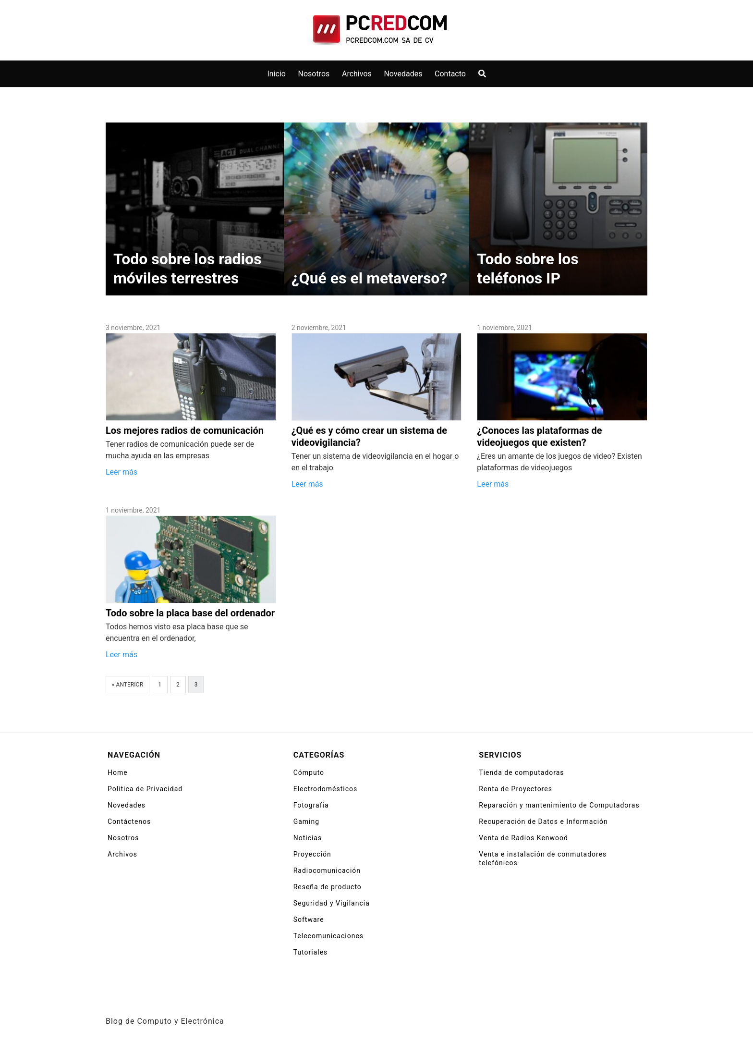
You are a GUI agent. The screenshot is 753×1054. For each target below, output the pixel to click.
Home (118, 772)
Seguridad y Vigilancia (331, 903)
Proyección (312, 854)
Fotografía (311, 805)
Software (308, 919)
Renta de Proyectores (515, 789)
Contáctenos (129, 821)
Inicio (276, 73)
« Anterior (127, 684)
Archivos (357, 73)
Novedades (403, 73)
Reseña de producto (327, 887)
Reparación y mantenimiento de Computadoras (559, 805)
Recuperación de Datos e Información (543, 821)
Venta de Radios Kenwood (523, 838)
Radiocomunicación (327, 870)
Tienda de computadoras (521, 772)
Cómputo (308, 772)
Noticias (307, 838)
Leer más (121, 472)
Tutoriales (310, 952)
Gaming (306, 821)
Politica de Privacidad (145, 789)
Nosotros (314, 73)
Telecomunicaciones (328, 936)
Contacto (450, 73)
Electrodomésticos (325, 789)
